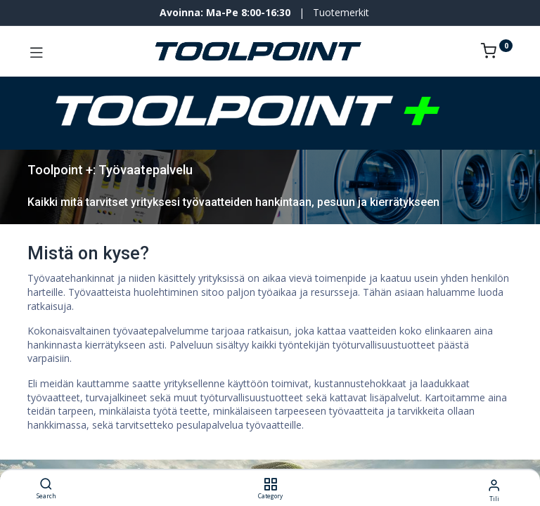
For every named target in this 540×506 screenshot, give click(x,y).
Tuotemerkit (341, 12)
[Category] (270, 484)
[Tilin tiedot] (494, 484)
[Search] (46, 484)
